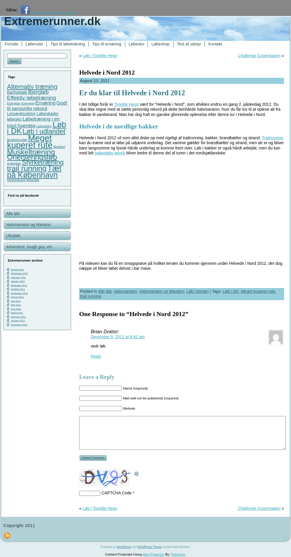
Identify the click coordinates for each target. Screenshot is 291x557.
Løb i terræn (197, 291)
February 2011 (18, 316)
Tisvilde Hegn (126, 104)
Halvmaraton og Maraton (161, 291)
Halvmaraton (125, 291)
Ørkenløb (32, 180)
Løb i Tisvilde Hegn (100, 55)
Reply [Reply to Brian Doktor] (96, 356)
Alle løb (105, 291)
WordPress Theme (150, 547)
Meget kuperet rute (30, 141)
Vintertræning (16, 180)
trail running (27, 168)
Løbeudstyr (44, 126)
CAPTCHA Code (117, 493)
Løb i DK (231, 291)
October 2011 (18, 289)
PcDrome (178, 554)
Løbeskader (47, 113)
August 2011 (17, 297)
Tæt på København (34, 171)
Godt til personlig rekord (37, 106)
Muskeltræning (31, 152)
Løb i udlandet (44, 131)
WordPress (124, 547)
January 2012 (18, 281)
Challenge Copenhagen (259, 55)
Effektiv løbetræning (31, 98)
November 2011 (19, 285)
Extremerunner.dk (52, 21)
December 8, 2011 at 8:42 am (118, 336)
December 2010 (19, 324)
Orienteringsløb (32, 157)
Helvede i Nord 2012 (107, 72)
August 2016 (17, 269)
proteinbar (14, 163)
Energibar (13, 103)
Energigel (27, 103)
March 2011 (17, 312)
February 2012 (18, 277)
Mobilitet (59, 147)
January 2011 (18, 320)
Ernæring (45, 103)
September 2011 (19, 293)
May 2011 (16, 305)
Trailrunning (272, 137)
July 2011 (16, 301)
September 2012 (19, 273)
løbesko (14, 119)
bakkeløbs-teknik (110, 153)
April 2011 (16, 309)
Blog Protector (153, 554)
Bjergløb (38, 92)
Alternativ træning (32, 86)
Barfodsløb (17, 92)
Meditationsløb (17, 140)
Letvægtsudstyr (21, 113)
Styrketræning (43, 162)
